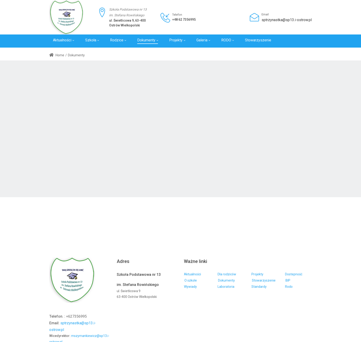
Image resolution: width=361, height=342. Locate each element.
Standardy (259, 286)
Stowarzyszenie (264, 280)
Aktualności (192, 274)
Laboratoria (226, 286)
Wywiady (190, 286)
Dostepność (293, 274)
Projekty (257, 274)
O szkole (190, 280)
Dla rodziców (227, 274)
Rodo (289, 286)
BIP (287, 280)
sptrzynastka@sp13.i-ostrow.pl (287, 20)
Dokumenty (226, 280)
